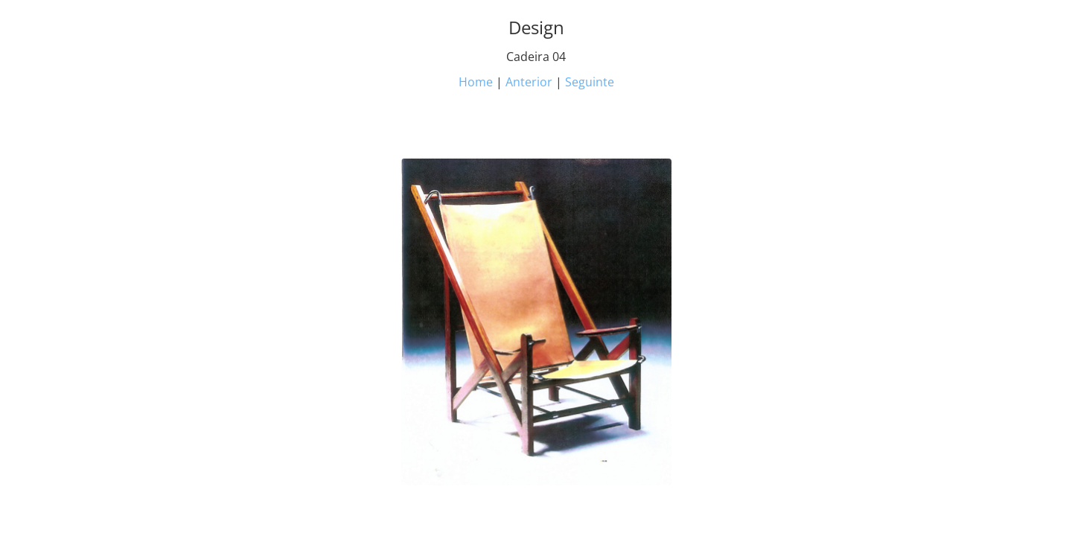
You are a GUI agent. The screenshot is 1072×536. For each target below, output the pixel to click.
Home (476, 82)
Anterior (528, 82)
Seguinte (589, 82)
